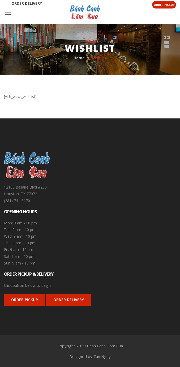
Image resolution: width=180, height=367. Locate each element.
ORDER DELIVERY (68, 299)
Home (79, 57)
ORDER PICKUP (24, 299)
